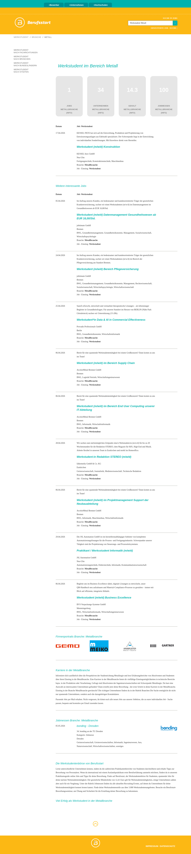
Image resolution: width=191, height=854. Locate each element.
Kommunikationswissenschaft (134, 565)
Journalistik (99, 471)
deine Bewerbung (99, 776)
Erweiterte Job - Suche (164, 28)
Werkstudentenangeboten (144, 787)
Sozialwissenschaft (143, 233)
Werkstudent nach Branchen (22, 57)
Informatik (86, 424)
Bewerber (54, 5)
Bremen (80, 229)
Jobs (169, 776)
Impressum (152, 846)
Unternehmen (76, 5)
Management (129, 233)
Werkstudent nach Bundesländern (25, 64)
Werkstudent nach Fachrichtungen (26, 51)
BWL (79, 233)
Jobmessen (98, 784)
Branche (36, 37)
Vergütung (74, 784)
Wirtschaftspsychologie (86, 236)
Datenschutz (167, 846)
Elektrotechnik (105, 565)
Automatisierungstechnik (87, 565)
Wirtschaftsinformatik (111, 334)
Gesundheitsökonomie (113, 233)
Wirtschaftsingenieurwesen (108, 377)
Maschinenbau (118, 161)
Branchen (146, 690)
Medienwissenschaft (113, 471)
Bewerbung (123, 687)
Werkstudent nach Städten (21, 70)
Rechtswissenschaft (143, 283)
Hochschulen (101, 5)
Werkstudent (21, 37)
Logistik (85, 377)
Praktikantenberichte (123, 769)
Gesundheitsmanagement (92, 233)
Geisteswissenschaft (85, 471)
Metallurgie (119, 676)
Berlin (79, 330)
